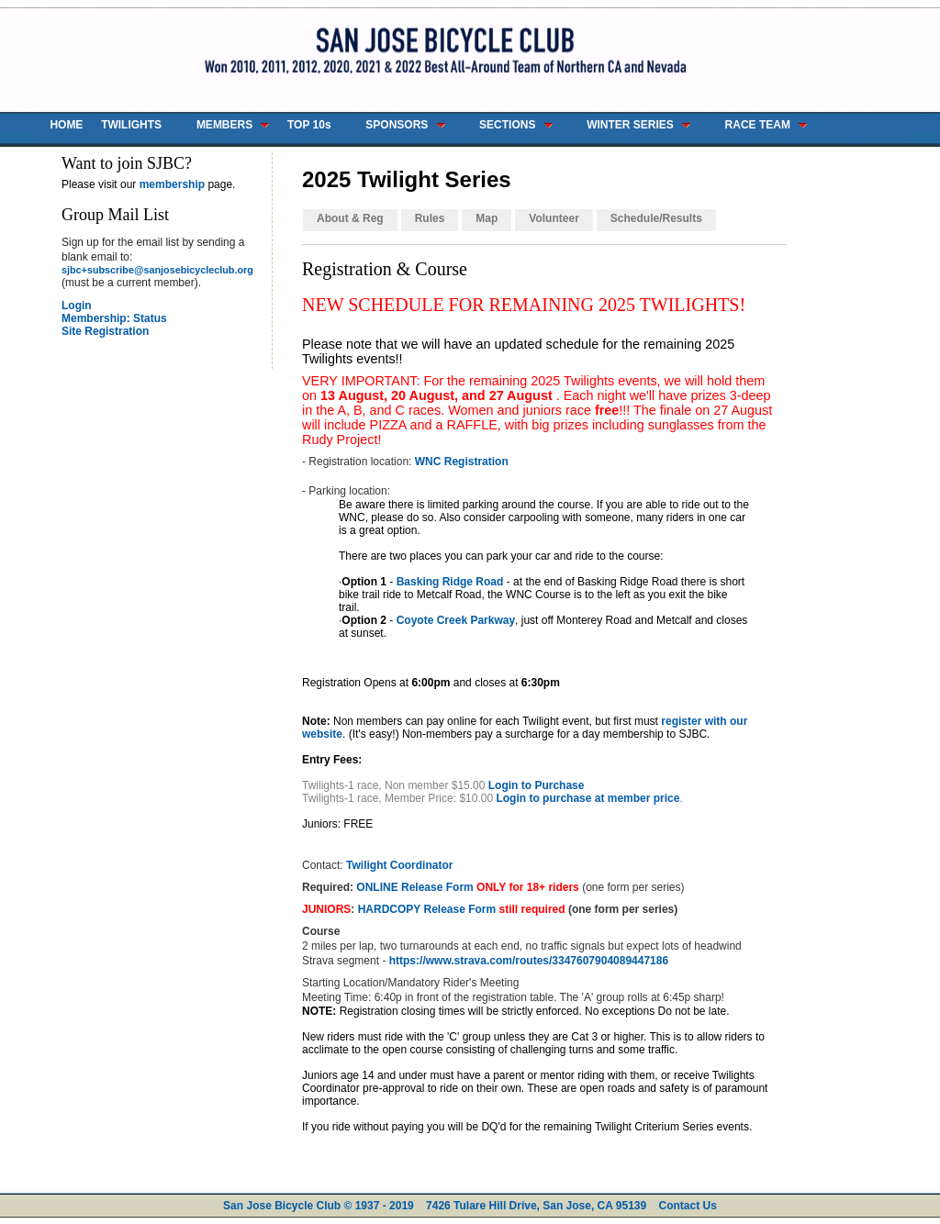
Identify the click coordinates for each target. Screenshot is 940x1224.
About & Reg (350, 218)
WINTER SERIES (630, 124)
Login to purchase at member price (587, 798)
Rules (430, 218)
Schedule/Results (656, 218)
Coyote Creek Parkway (456, 620)
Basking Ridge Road (450, 581)
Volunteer (553, 218)
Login (77, 305)
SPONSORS (396, 124)
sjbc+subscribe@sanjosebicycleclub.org (157, 269)
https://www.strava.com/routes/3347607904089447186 (528, 960)
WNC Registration (462, 461)
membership (172, 184)
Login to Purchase (536, 785)
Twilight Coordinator (399, 865)
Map (487, 218)
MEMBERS (224, 124)
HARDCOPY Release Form (427, 909)
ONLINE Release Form (414, 887)
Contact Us (688, 1205)
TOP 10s (309, 124)
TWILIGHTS (131, 124)
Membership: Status (114, 318)
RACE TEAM (757, 124)
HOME (66, 124)
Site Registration (105, 331)
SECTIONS (507, 124)
